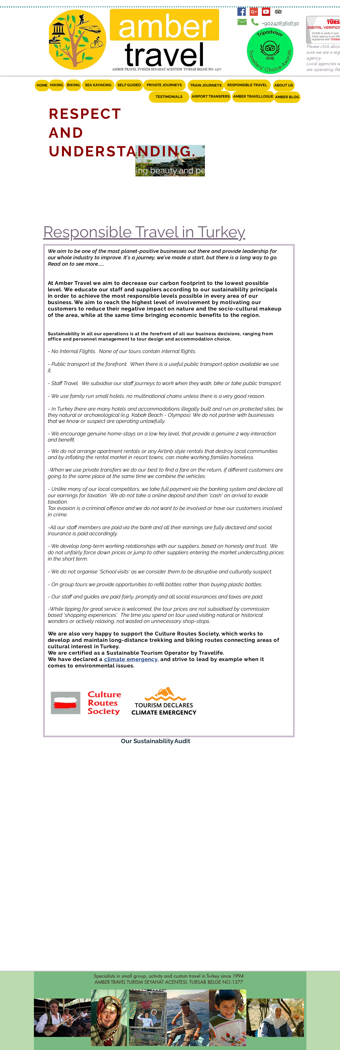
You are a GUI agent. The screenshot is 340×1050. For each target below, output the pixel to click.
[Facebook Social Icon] (241, 12)
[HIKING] (56, 85)
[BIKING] (73, 85)
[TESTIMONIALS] (169, 97)
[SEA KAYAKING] (98, 85)
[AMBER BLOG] (287, 97)
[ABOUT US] (284, 85)
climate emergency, (131, 659)
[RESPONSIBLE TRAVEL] (247, 85)
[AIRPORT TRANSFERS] (210, 96)
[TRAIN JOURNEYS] (206, 85)
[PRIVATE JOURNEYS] (164, 85)
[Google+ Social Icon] (254, 12)
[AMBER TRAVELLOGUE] (253, 96)
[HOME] (42, 85)
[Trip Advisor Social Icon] (278, 12)
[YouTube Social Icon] (266, 12)
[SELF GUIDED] (129, 85)
